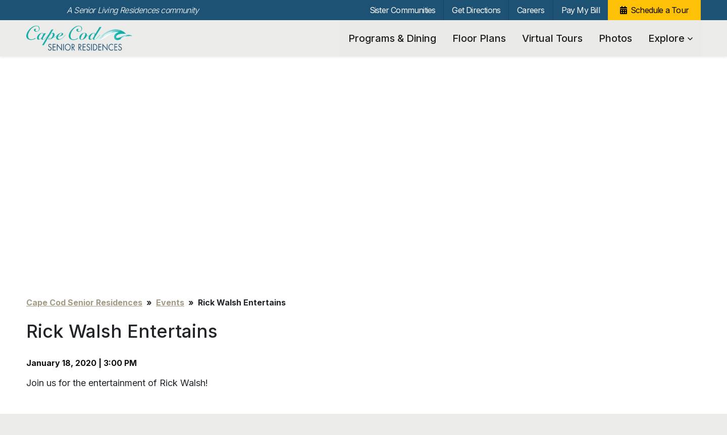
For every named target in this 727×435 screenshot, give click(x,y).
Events (170, 83)
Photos (615, 38)
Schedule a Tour (660, 10)
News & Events (223, 288)
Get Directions (476, 10)
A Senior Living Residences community (132, 10)
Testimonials (220, 244)
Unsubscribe (45, 389)
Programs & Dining (392, 38)
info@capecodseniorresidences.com (203, 389)
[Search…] (597, 262)
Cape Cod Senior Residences (80, 38)
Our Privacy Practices (177, 400)
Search (675, 262)
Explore (670, 38)
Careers (530, 10)
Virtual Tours (552, 38)
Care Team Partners (232, 274)
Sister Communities (403, 10)
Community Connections (239, 259)
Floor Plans (479, 38)
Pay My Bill (580, 10)
